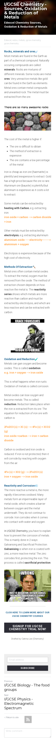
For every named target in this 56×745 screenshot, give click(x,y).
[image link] (28, 4)
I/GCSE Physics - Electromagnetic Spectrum (19, 693)
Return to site (11, 707)
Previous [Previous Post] (8, 671)
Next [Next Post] (6, 685)
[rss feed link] (28, 709)
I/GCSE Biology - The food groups (27, 677)
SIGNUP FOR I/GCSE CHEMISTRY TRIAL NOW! (28, 617)
